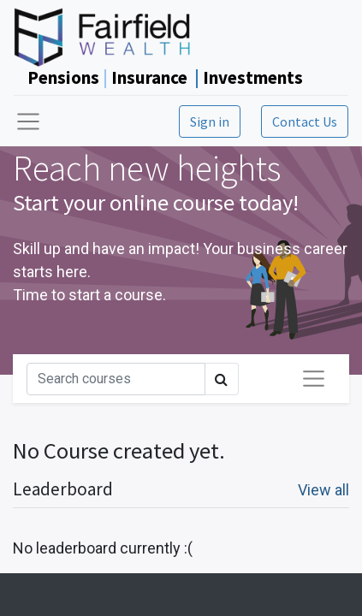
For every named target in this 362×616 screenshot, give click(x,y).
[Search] (116, 379)
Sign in (209, 121)
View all (323, 490)
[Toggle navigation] (314, 379)
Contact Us (304, 121)
